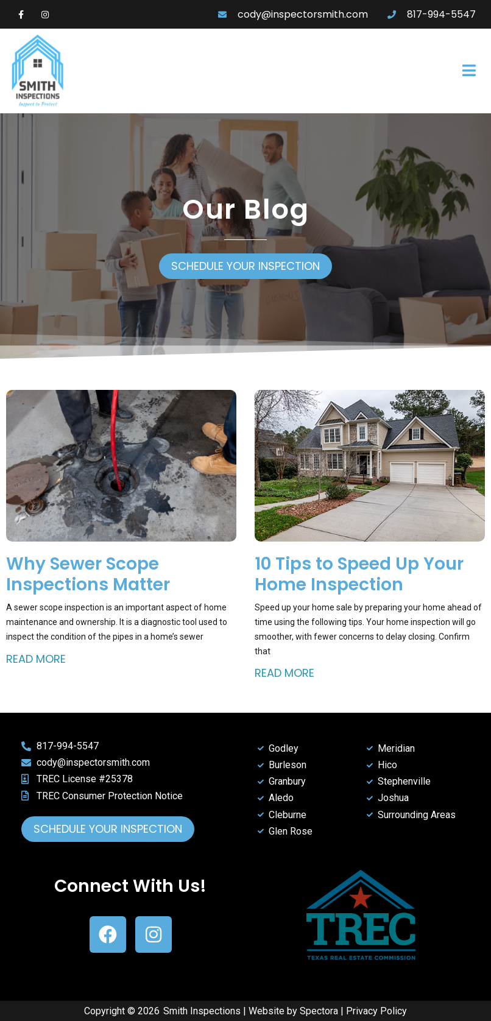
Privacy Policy (376, 1011)
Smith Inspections (202, 1011)
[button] (340, 71)
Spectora (319, 1011)
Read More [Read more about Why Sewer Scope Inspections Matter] (36, 658)
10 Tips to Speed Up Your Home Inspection (359, 574)
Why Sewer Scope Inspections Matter (88, 574)
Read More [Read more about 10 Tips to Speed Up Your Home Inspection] (284, 672)
